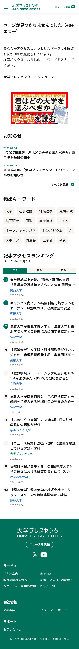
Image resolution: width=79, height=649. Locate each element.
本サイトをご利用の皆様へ (19, 588)
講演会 (31, 240)
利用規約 (46, 574)
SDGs (63, 220)
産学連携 (25, 211)
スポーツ (12, 240)
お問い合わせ (12, 629)
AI (70, 230)
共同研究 (12, 220)
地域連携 (46, 211)
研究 (62, 240)
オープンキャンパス (20, 230)
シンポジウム (52, 230)
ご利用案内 (10, 574)
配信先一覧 (47, 586)
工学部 (48, 240)
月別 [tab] (64, 270)
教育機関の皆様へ (15, 580)
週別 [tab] (39, 270)
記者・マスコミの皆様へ (56, 580)
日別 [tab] (15, 270)
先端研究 (66, 211)
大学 (8, 211)
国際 (29, 220)
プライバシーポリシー (55, 610)
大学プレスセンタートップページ (28, 76)
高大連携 (46, 220)
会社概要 (9, 610)
